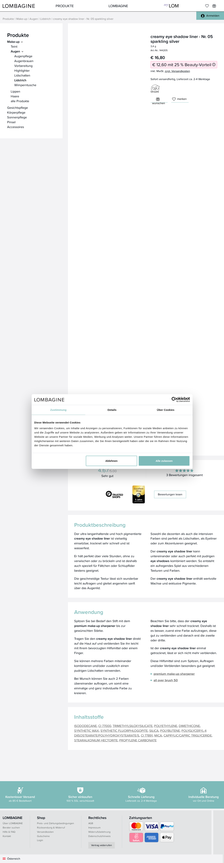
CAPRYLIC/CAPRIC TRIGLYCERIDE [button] (188, 735)
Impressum (94, 827)
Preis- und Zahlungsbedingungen (55, 823)
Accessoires (15, 127)
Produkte (65, 5)
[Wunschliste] (214, 6)
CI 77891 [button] (147, 735)
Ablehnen (111, 460)
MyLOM (171, 6)
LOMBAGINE (118, 5)
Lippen (15, 91)
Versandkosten (45, 832)
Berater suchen (11, 827)
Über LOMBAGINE (13, 823)
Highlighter (22, 70)
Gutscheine (43, 836)
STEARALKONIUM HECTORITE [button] (96, 740)
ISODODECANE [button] (85, 726)
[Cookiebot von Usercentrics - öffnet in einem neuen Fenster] (174, 399)
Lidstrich (45, 19)
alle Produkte (20, 101)
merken (179, 99)
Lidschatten (22, 75)
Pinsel (11, 122)
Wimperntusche (25, 85)
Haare (15, 96)
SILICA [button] (154, 730)
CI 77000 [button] (104, 726)
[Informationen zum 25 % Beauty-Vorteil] (213, 64)
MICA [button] (158, 735)
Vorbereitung (23, 65)
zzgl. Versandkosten (177, 71)
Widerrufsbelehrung (99, 832)
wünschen (158, 100)
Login (40, 840)
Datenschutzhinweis (99, 836)
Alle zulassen (164, 460)
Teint (14, 46)
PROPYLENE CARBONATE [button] (138, 740)
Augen (33, 19)
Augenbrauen (23, 61)
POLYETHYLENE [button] (165, 726)
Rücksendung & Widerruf (51, 827)
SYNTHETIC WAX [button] (86, 730)
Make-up (21, 19)
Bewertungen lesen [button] (170, 494)
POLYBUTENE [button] (170, 730)
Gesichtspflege (17, 107)
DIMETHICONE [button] (189, 726)
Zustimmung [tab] (58, 409)
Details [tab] (112, 409)
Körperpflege (16, 112)
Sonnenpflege (17, 117)
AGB (90, 823)
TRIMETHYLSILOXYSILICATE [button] (132, 726)
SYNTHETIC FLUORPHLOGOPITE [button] (124, 730)
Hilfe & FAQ (9, 832)
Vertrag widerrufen (101, 845)
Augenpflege (23, 56)
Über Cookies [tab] (165, 409)
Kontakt (7, 836)
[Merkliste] (207, 6)
